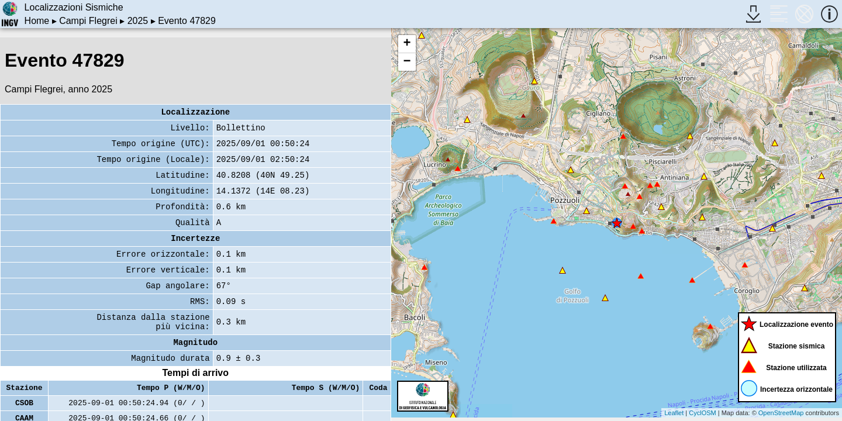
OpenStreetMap (781, 412)
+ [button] (406, 44)
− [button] (406, 62)
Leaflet (674, 412)
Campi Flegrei (88, 21)
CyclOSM (702, 412)
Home (37, 21)
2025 (138, 21)
